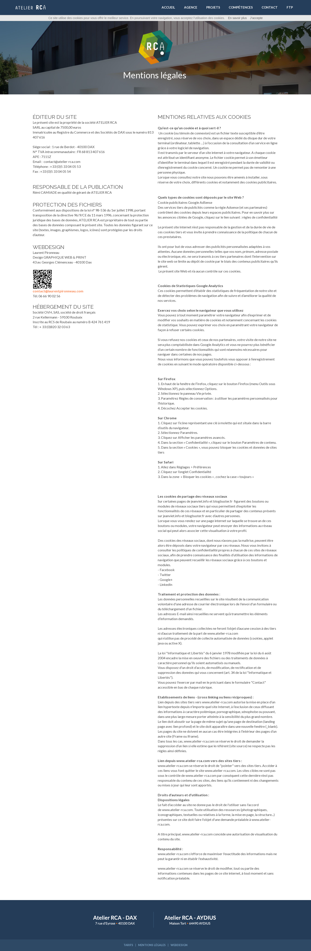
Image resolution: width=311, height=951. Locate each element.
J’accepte (256, 18)
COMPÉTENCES (241, 7)
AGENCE (190, 7)
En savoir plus (237, 18)
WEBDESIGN (179, 945)
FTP (290, 7)
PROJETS (213, 7)
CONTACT (270, 7)
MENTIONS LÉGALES (152, 945)
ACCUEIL (168, 7)
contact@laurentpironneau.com (58, 291)
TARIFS (128, 945)
